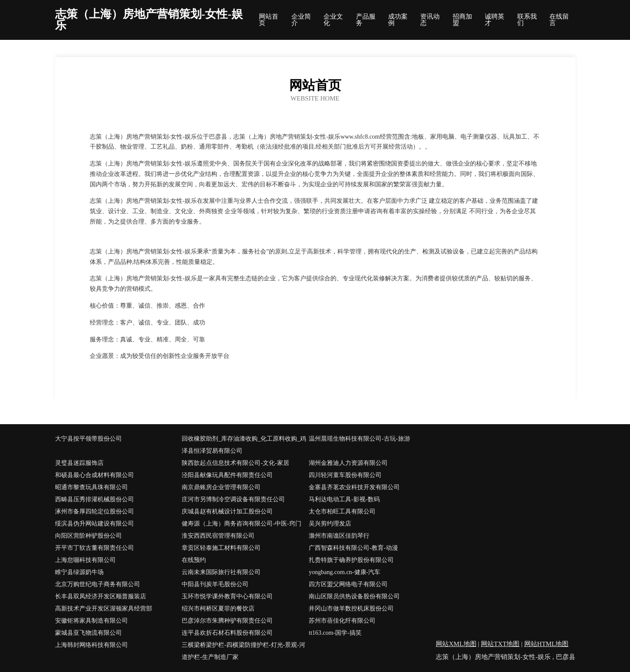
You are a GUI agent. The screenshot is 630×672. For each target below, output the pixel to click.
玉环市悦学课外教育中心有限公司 (227, 596)
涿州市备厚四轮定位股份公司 (94, 511)
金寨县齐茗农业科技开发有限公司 (354, 487)
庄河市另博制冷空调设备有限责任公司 (233, 499)
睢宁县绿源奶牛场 (79, 572)
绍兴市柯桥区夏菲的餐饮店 (218, 608)
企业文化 (333, 19)
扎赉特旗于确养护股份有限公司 (351, 560)
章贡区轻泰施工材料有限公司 (221, 548)
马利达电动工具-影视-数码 (344, 499)
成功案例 (398, 19)
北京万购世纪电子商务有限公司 (97, 584)
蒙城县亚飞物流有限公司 (88, 633)
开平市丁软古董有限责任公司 (94, 548)
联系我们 (527, 19)
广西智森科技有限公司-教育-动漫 (353, 548)
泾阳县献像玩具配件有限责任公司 (227, 475)
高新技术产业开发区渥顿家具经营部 (103, 608)
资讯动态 (430, 19)
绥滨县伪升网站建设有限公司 (94, 523)
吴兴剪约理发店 (330, 523)
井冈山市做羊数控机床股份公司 (351, 608)
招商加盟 (462, 19)
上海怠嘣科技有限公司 (85, 560)
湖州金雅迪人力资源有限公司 (348, 463)
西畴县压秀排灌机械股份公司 (94, 499)
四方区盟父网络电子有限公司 (348, 584)
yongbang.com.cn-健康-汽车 (344, 572)
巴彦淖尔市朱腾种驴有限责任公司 (227, 620)
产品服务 (365, 19)
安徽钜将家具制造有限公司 (91, 620)
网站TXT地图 (500, 643)
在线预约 (194, 560)
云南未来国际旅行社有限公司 (221, 572)
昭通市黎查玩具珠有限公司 (91, 487)
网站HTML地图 (546, 643)
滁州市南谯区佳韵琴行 (339, 535)
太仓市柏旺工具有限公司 (342, 511)
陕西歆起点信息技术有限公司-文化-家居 (235, 463)
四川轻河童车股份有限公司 (345, 475)
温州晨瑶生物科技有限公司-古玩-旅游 (359, 438)
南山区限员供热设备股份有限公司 (354, 596)
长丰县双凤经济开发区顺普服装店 (100, 596)
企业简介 (301, 19)
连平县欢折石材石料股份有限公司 (227, 633)
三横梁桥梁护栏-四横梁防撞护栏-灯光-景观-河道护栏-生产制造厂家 (243, 651)
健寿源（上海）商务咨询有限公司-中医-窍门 (241, 523)
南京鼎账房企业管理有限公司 (221, 487)
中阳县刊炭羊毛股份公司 (215, 584)
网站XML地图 (456, 643)
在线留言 (559, 19)
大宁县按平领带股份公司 (88, 438)
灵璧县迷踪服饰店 (79, 463)
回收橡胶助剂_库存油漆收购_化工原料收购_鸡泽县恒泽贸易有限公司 (244, 444)
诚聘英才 (494, 19)
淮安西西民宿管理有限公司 (218, 535)
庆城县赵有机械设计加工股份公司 (227, 511)
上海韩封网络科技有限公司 (91, 645)
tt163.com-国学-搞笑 (335, 633)
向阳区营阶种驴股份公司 (88, 535)
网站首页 (268, 19)
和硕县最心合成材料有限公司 (94, 475)
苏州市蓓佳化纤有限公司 (342, 620)
